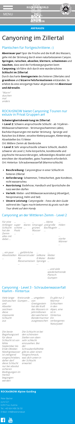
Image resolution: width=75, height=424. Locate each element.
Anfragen (37, 28)
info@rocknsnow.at (16, 411)
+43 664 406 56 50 (14, 408)
